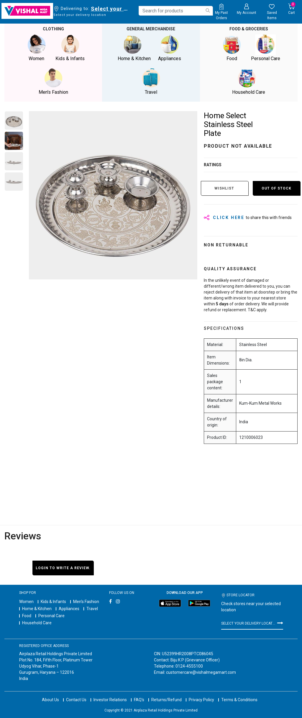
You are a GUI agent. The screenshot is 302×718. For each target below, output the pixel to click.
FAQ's (139, 694)
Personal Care (51, 615)
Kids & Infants (53, 601)
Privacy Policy (201, 694)
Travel (92, 608)
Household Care (37, 622)
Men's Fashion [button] (53, 81)
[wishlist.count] (272, 12)
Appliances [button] (169, 47)
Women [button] (36, 47)
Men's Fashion (86, 601)
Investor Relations (110, 694)
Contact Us (76, 694)
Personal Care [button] (265, 47)
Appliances (69, 608)
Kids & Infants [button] (70, 47)
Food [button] (232, 47)
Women (26, 601)
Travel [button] (151, 81)
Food (26, 615)
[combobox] (176, 11)
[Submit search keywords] (207, 10)
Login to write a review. (63, 568)
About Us (50, 694)
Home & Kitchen (37, 608)
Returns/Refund (166, 694)
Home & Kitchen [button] (134, 47)
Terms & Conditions (239, 694)
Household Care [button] (248, 81)
